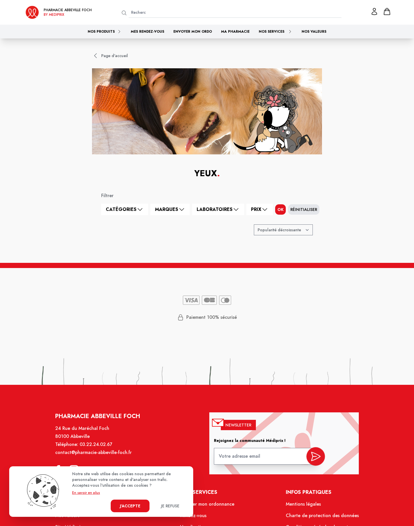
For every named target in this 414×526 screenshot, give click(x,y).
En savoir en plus (86, 492)
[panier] (387, 11)
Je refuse (170, 506)
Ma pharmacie (235, 31)
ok (280, 209)
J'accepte (130, 506)
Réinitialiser (303, 209)
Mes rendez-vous (147, 31)
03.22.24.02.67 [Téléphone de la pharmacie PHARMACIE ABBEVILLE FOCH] (99, 449)
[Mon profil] (374, 11)
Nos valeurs (314, 31)
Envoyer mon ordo (192, 31)
